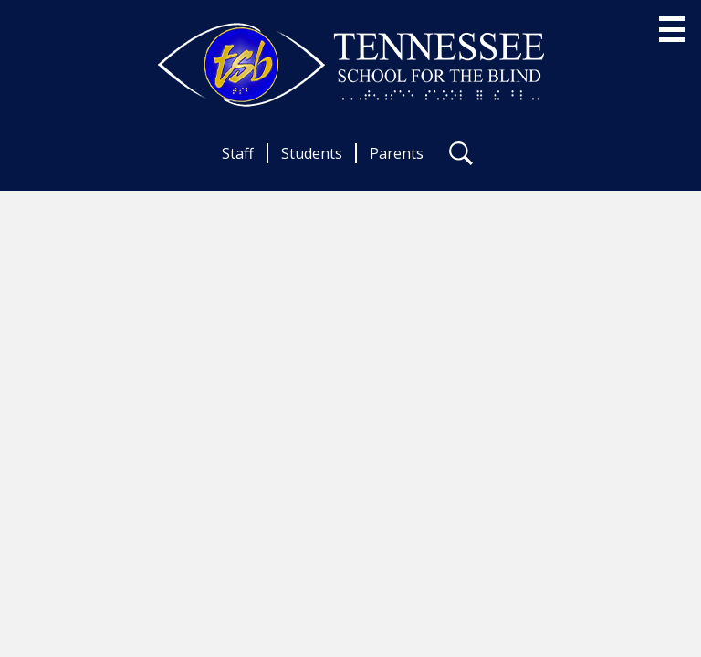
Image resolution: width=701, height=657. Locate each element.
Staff (238, 153)
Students (311, 153)
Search (461, 156)
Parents (397, 153)
